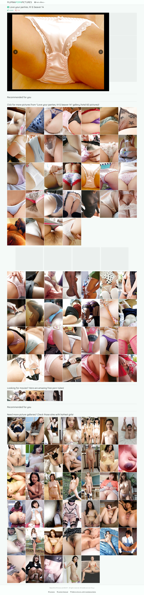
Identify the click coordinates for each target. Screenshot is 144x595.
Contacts (51, 592)
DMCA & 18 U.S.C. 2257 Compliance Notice (83, 592)
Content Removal (62, 592)
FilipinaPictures (19, 2)
